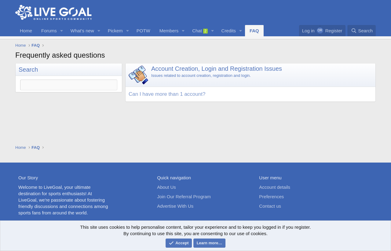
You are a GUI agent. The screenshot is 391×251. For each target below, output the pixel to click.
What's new (82, 30)
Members (169, 30)
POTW (143, 30)
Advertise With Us (175, 206)
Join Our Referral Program (184, 196)
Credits (228, 30)
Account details (274, 187)
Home (26, 30)
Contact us (270, 206)
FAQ (254, 30)
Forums (49, 30)
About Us (166, 187)
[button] (61, 30)
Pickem (115, 30)
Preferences (271, 196)
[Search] (362, 30)
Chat (200, 31)
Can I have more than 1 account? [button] (167, 94)
